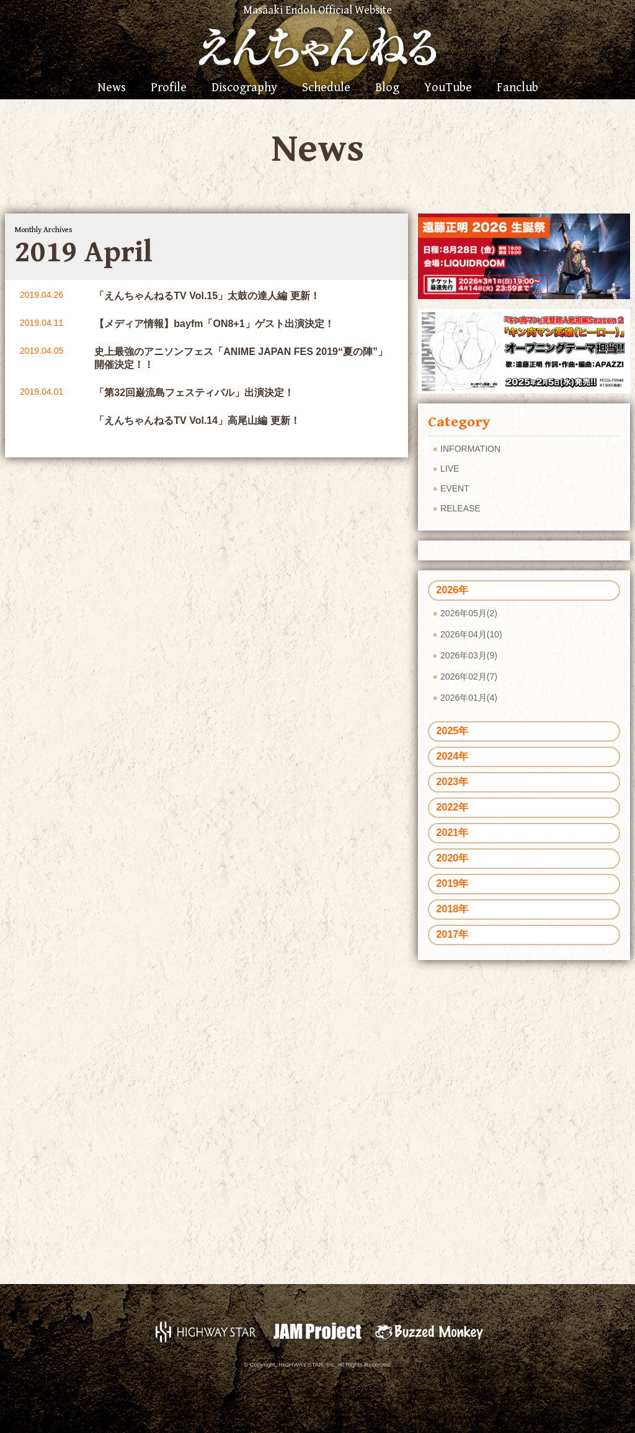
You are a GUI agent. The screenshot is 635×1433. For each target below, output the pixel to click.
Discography (244, 88)
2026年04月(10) (471, 634)
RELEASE (460, 508)
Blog (387, 88)
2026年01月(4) (468, 698)
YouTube (448, 88)
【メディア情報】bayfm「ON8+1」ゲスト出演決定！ (214, 323)
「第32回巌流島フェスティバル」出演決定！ (194, 392)
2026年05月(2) (468, 613)
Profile (169, 88)
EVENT (454, 488)
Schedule (326, 88)
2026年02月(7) (468, 676)
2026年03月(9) (468, 655)
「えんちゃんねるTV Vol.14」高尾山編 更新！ (197, 420)
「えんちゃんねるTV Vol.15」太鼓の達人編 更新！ (206, 295)
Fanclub (517, 88)
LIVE (449, 469)
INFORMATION (470, 449)
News (111, 88)
